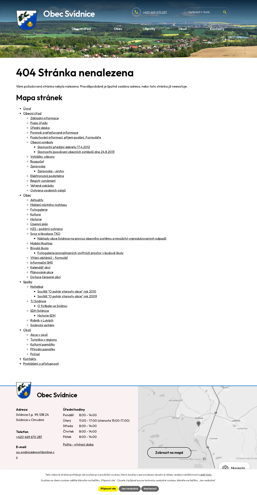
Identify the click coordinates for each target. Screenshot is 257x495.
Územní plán (39, 224)
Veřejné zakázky (42, 185)
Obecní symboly (41, 142)
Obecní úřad (32, 113)
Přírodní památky (42, 349)
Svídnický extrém (42, 325)
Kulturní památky (42, 344)
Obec (27, 195)
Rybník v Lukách (41, 320)
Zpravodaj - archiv (50, 171)
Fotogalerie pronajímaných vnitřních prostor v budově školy (80, 253)
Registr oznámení (43, 181)
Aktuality (36, 200)
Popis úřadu (39, 123)
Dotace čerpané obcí (45, 277)
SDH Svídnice (39, 311)
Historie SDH (46, 315)
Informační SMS (41, 263)
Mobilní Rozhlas (41, 243)
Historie (36, 219)
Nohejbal (36, 287)
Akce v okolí (39, 335)
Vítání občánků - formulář (49, 258)
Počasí (35, 354)
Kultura (35, 214)
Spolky (27, 282)
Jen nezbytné (129, 488)
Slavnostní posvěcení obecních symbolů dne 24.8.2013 (75, 152)
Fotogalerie (38, 210)
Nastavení (150, 488)
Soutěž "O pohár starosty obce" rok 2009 (67, 296)
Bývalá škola (39, 248)
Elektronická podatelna (47, 176)
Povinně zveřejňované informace (54, 133)
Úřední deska (40, 128)
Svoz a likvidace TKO (45, 234)
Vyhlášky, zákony (42, 157)
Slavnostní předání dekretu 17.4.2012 (63, 147)
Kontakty (29, 359)
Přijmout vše (108, 488)
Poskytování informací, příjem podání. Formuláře (65, 137)
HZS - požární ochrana (46, 229)
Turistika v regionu (43, 340)
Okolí (27, 330)
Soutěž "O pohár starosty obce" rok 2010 (66, 291)
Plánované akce (41, 272)
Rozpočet (37, 161)
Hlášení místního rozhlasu (48, 205)
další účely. (206, 474)
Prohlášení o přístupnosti (41, 364)
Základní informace (44, 118)
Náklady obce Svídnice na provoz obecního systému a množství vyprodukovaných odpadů (101, 238)
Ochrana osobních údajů (48, 190)
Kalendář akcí (40, 267)
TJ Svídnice (38, 301)
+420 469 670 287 (166, 12)
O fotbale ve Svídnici (52, 306)
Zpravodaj (37, 166)
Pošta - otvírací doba (78, 444)
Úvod (27, 108)
